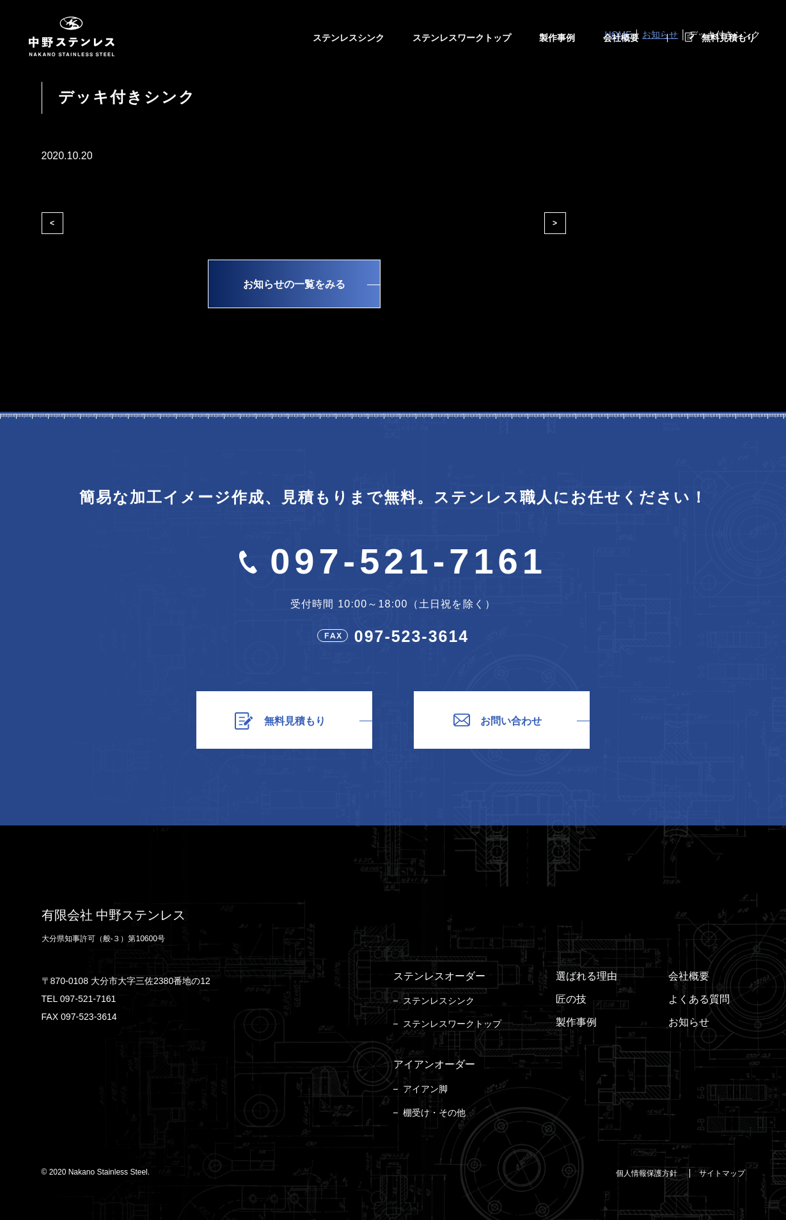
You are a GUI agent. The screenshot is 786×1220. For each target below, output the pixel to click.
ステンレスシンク (439, 1001)
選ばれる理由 (586, 976)
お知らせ (688, 1022)
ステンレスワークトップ (452, 1024)
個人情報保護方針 (646, 1173)
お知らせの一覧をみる (294, 284)
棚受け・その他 (434, 1112)
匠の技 (571, 999)
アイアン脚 (425, 1089)
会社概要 (688, 976)
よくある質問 (699, 999)
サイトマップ (722, 1173)
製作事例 (576, 1022)
